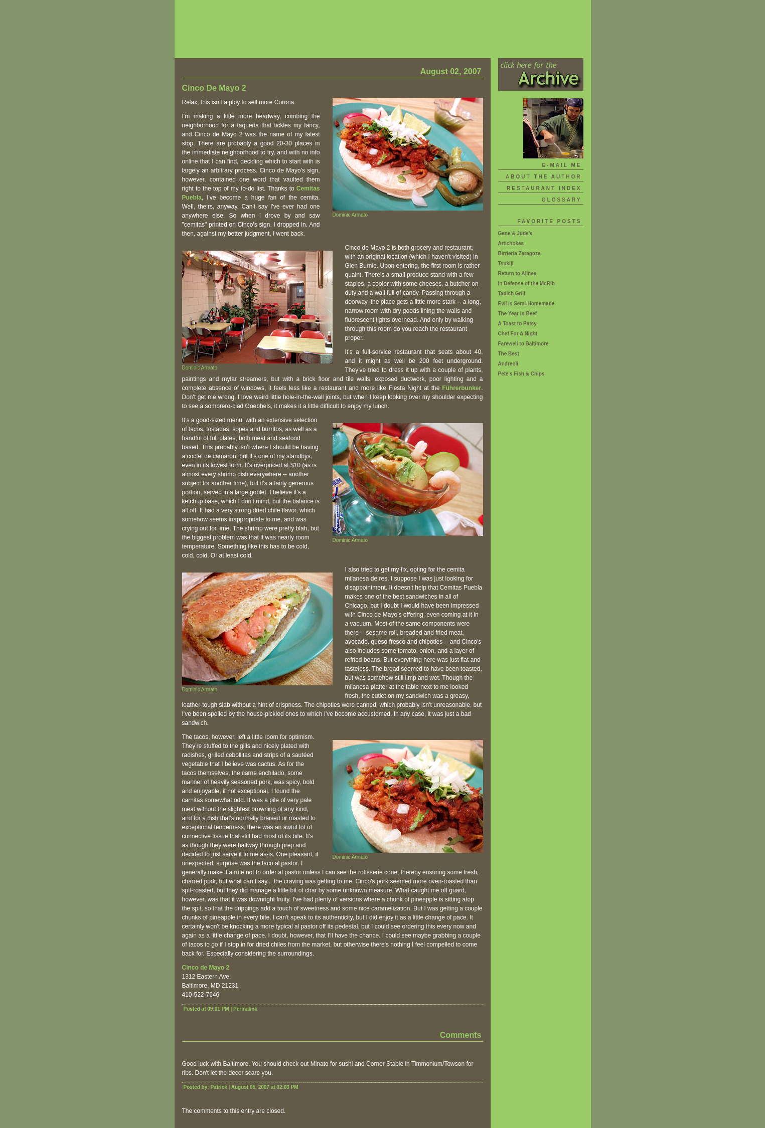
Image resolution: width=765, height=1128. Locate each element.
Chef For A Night (518, 333)
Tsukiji (506, 263)
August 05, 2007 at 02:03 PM (264, 1087)
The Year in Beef (517, 313)
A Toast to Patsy (517, 323)
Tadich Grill (511, 293)
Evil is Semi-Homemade (526, 303)
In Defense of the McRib (526, 283)
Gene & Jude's (515, 233)
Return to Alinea (517, 273)
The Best (508, 353)
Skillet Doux (383, 29)
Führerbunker (461, 388)
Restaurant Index (544, 188)
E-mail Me (561, 165)
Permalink (245, 1009)
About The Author (544, 176)
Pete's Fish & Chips (521, 374)
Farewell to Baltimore (523, 343)
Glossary (562, 200)
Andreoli (508, 363)
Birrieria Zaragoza (519, 253)
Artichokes (511, 243)
